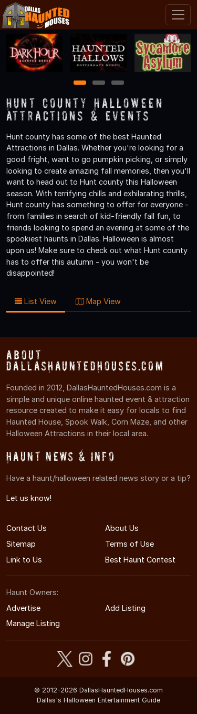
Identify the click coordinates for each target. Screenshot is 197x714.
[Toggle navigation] (178, 14)
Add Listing (125, 608)
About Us (122, 528)
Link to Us (24, 559)
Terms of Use (129, 543)
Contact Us (26, 528)
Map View (98, 301)
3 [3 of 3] (118, 83)
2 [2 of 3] (99, 83)
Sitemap (21, 543)
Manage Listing (33, 623)
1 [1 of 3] (79, 83)
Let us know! (28, 498)
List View (36, 301)
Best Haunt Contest (140, 559)
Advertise (23, 608)
